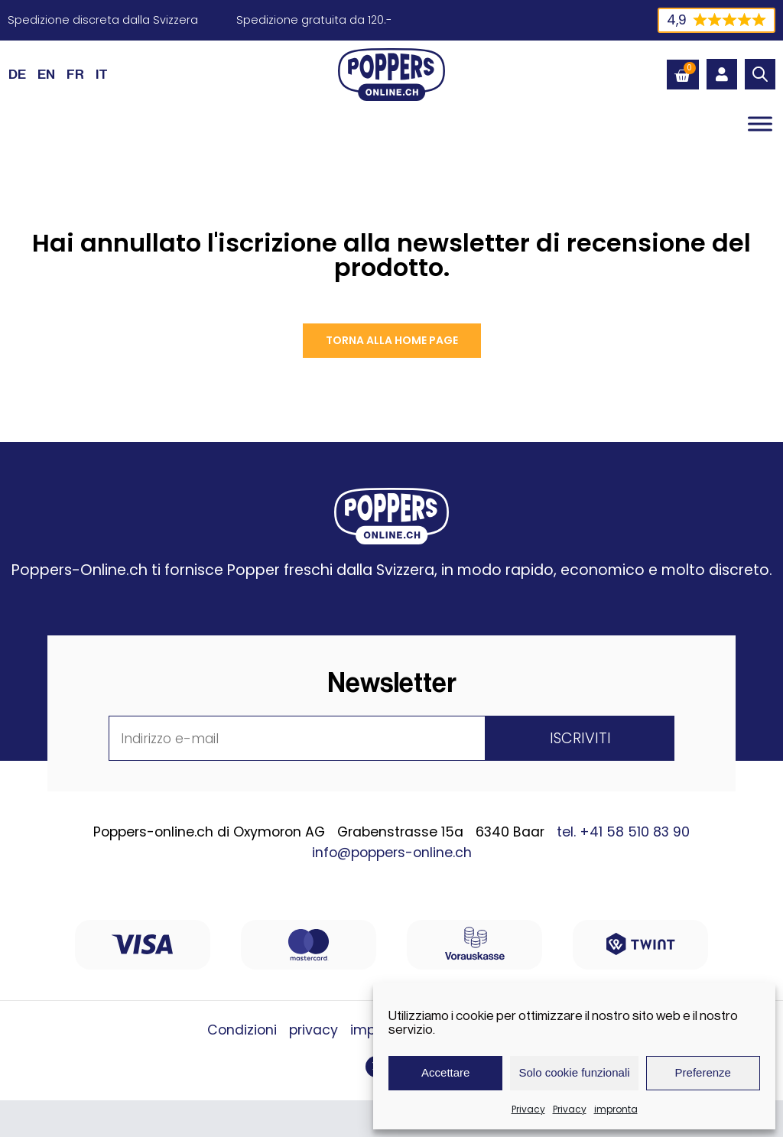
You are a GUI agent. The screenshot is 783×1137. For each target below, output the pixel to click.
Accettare (445, 1072)
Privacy (528, 1109)
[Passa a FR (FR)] (75, 74)
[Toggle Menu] (760, 123)
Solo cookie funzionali (573, 1072)
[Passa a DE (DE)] (17, 74)
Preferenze (703, 1072)
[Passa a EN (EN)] (46, 74)
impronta (616, 1109)
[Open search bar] (760, 74)
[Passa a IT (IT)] (102, 74)
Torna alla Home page (392, 340)
